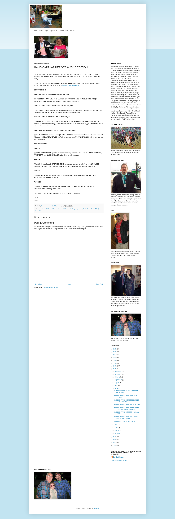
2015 (115, 437)
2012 (115, 445)
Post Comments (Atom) (50, 288)
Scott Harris (90, 209)
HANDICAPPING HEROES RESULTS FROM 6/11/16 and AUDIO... (126, 408)
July (116, 385)
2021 (115, 355)
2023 (115, 349)
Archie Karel (43, 209)
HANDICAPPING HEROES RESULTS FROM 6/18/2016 (126, 401)
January (117, 433)
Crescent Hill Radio (63, 209)
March (117, 430)
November (118, 374)
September (118, 380)
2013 (115, 442)
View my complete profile (119, 460)
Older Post (99, 284)
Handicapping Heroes (76, 209)
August (117, 383)
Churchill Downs (52, 209)
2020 (115, 357)
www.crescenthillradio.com (71, 85)
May (116, 425)
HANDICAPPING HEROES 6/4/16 (125, 421)
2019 (115, 360)
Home (69, 284)
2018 (115, 363)
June (116, 388)
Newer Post (38, 284)
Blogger (96, 508)
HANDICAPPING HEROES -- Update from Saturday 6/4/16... (126, 417)
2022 (115, 352)
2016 (115, 369)
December (118, 371)
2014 (115, 440)
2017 (115, 366)
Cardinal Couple (118, 457)
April (116, 428)
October (117, 377)
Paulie (85, 209)
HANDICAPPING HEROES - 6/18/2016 (127, 404)
